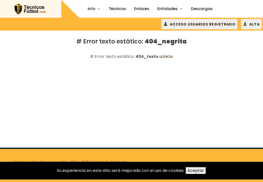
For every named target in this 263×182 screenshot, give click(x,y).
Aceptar (195, 170)
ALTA (251, 24)
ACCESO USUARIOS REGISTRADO (199, 24)
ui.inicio (166, 56)
